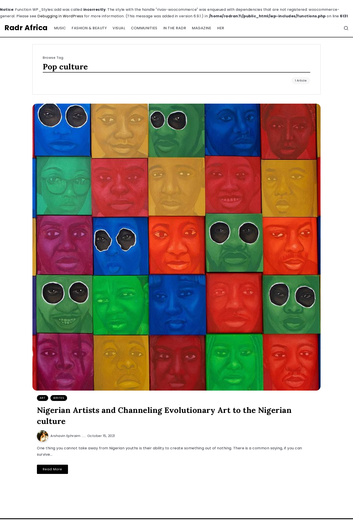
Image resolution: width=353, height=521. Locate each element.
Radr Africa (26, 28)
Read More (52, 469)
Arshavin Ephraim (65, 436)
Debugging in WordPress (60, 16)
